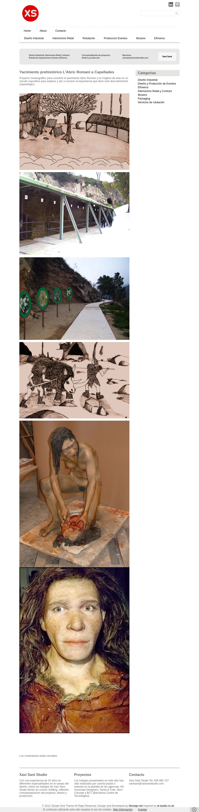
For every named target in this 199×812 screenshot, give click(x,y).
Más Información (123, 809)
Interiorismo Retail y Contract (155, 91)
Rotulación (89, 38)
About (43, 30)
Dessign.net (136, 805)
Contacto (60, 30)
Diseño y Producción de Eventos (157, 83)
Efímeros (159, 38)
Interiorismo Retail (63, 38)
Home (27, 30)
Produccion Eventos (115, 38)
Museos (141, 38)
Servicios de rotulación (151, 102)
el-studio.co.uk (165, 805)
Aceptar (142, 809)
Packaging (144, 98)
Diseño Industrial (34, 38)
